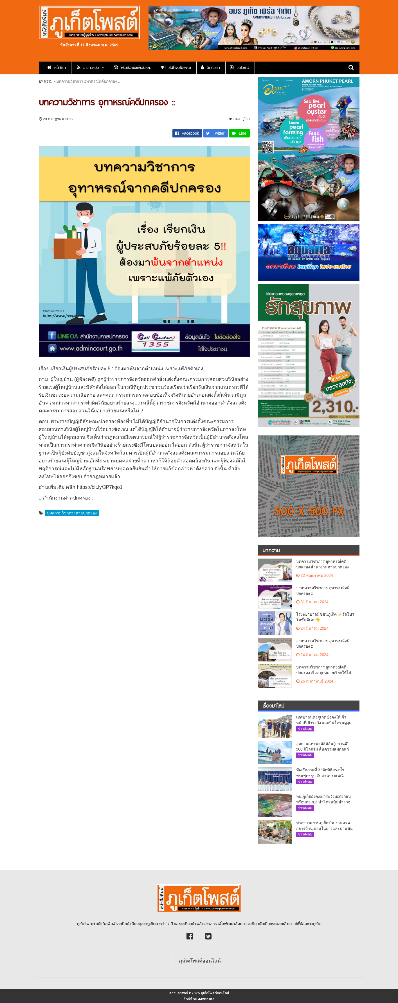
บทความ (46, 81)
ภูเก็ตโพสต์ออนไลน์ (200, 961)
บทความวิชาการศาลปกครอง (72, 513)
